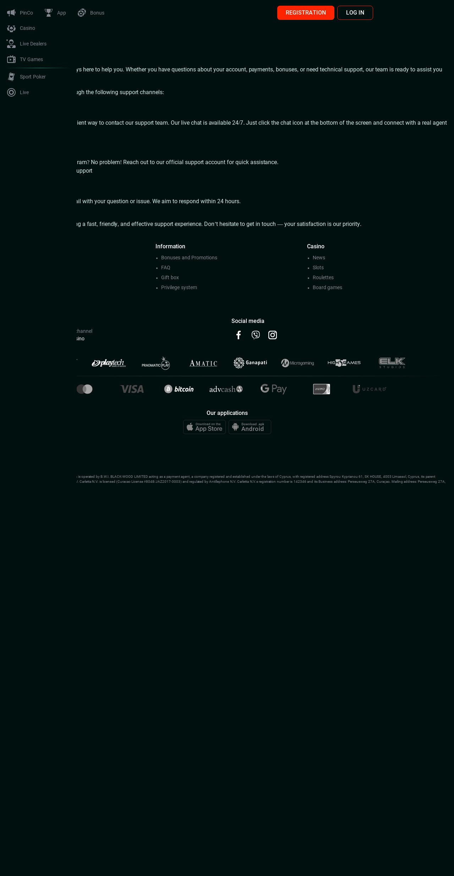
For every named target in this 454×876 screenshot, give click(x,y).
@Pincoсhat (94, 338)
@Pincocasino (146, 338)
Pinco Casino (104, 69)
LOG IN (432, 12)
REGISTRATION (382, 12)
